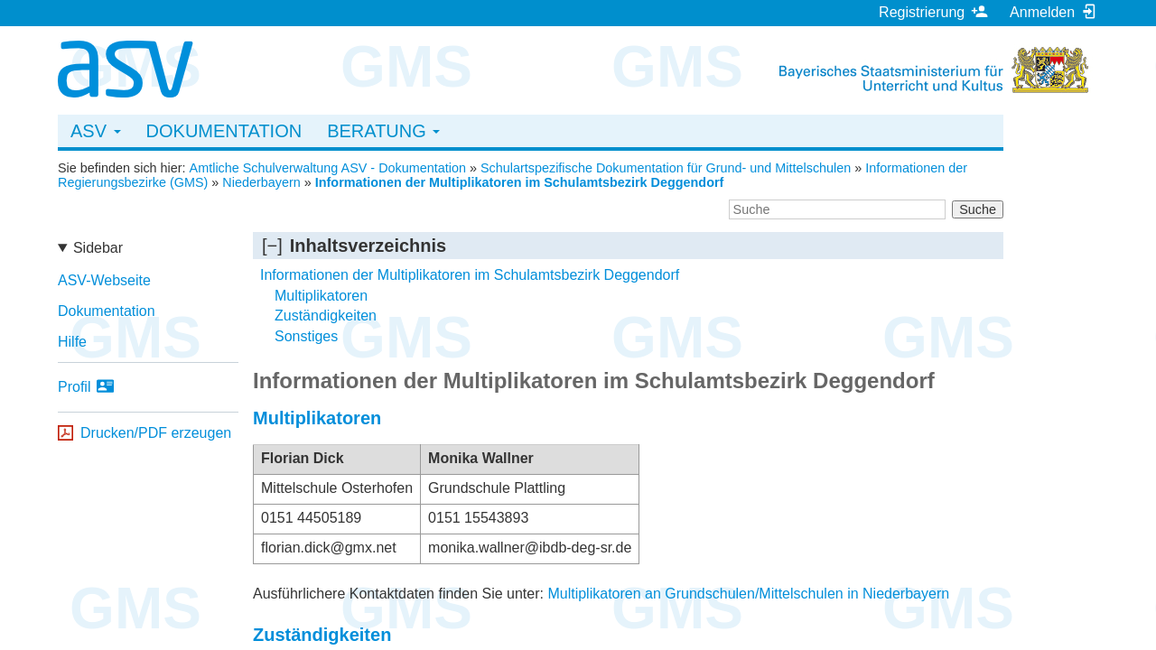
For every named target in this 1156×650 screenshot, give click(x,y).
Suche (977, 209)
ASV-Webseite (104, 280)
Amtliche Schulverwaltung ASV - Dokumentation (328, 168)
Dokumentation (224, 131)
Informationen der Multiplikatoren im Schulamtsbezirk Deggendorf (519, 182)
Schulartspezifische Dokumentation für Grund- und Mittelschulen (665, 168)
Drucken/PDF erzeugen (155, 433)
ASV (95, 131)
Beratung (383, 131)
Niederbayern (261, 182)
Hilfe (72, 341)
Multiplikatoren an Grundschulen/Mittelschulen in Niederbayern (748, 593)
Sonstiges (306, 336)
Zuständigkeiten (326, 315)
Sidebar (98, 247)
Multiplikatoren (321, 295)
